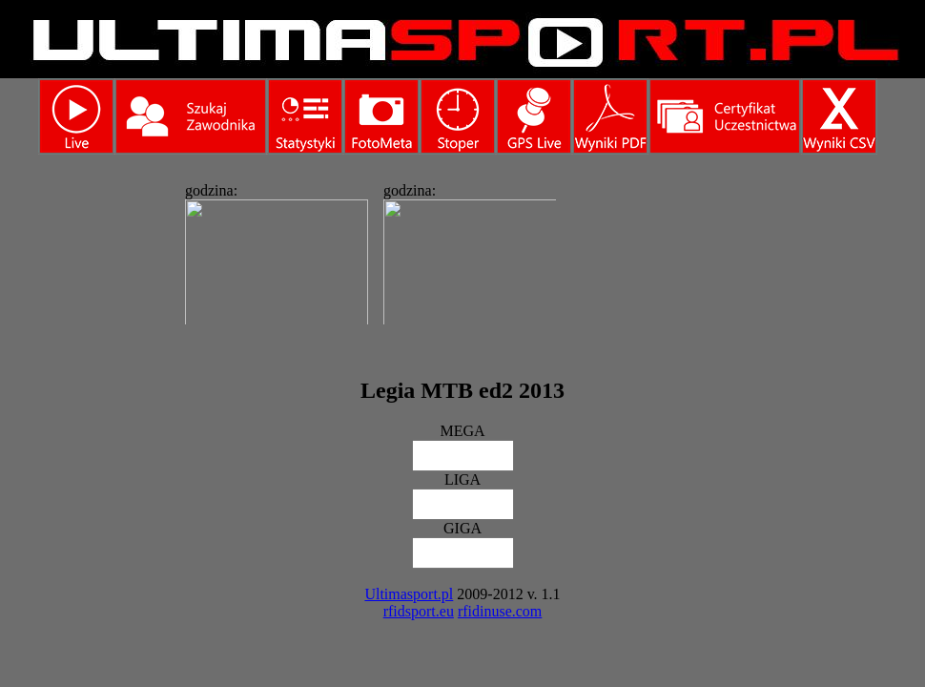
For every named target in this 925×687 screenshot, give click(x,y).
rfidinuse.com (500, 611)
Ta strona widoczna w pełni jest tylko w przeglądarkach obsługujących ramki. (365, 248)
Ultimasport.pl (408, 594)
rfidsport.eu (418, 611)
